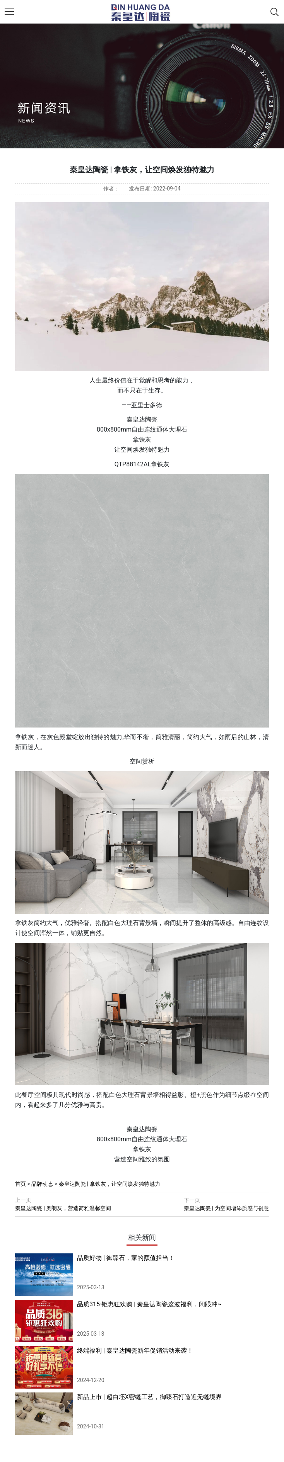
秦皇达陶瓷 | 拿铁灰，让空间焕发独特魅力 (109, 1184)
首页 (20, 1184)
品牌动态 (42, 1184)
